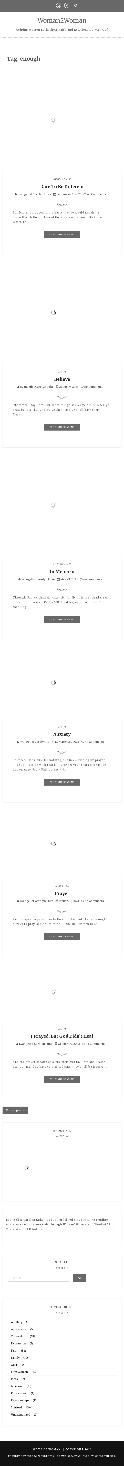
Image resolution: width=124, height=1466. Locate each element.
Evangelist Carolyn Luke (34, 194)
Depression (18, 1343)
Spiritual (62, 886)
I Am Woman (62, 564)
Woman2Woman (62, 20)
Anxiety (62, 734)
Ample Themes (105, 1456)
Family (15, 1357)
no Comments (95, 194)
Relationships (20, 1400)
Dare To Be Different (62, 186)
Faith (62, 371)
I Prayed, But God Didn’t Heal (62, 1036)
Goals (14, 1364)
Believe (62, 379)
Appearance (62, 179)
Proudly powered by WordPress (31, 1456)
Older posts (15, 1110)
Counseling (18, 1336)
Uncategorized (20, 1414)
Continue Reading (62, 234)
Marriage (17, 1386)
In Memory (62, 571)
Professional (19, 1393)
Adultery (16, 1322)
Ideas (14, 1379)
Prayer (62, 893)
